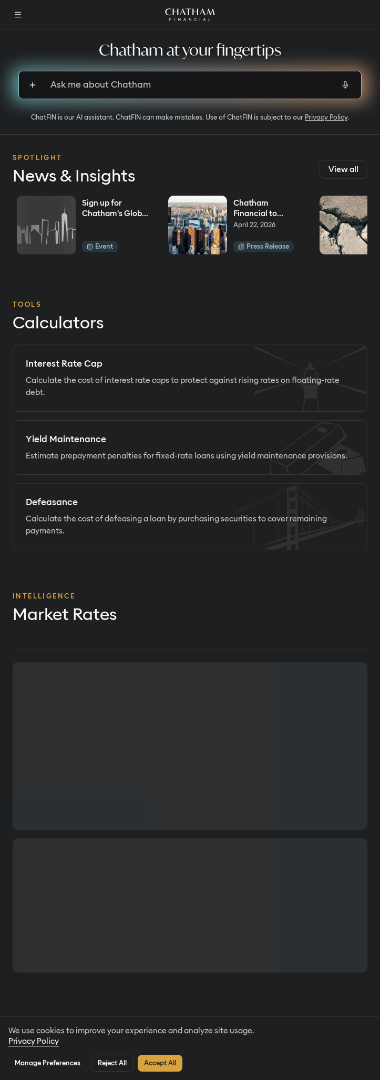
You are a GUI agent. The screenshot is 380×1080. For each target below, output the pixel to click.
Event (100, 246)
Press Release (263, 246)
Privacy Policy (326, 117)
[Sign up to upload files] (32, 85)
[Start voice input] (345, 85)
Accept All (160, 1063)
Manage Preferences (47, 1063)
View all (343, 169)
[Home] (190, 14)
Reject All (112, 1063)
